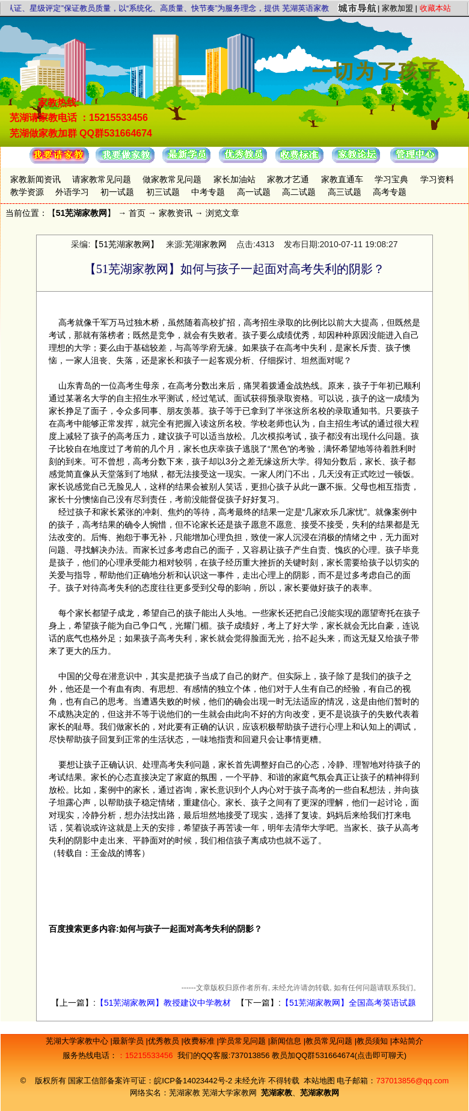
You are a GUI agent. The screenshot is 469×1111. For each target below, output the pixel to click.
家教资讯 (175, 213)
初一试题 (117, 192)
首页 (137, 213)
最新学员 (129, 1040)
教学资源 (27, 192)
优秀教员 (165, 1040)
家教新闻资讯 (35, 179)
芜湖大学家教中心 (78, 1040)
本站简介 (407, 1040)
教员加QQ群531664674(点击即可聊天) (339, 1055)
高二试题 (299, 192)
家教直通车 (342, 179)
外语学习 (72, 192)
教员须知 (373, 1040)
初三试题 (163, 192)
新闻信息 (287, 1040)
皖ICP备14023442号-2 (194, 1080)
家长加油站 (234, 179)
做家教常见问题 (172, 179)
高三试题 (344, 192)
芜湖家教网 (206, 244)
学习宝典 (391, 179)
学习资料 (437, 179)
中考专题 (208, 192)
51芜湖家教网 (82, 213)
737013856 (249, 1055)
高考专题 (389, 192)
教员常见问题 (330, 1040)
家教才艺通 (288, 179)
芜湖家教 (184, 1092)
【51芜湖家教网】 (124, 244)
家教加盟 (397, 8)
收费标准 (200, 1040)
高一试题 (254, 192)
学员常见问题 (243, 1040)
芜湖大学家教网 (229, 1092)
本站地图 (319, 1080)
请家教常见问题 (101, 179)
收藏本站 (435, 8)
